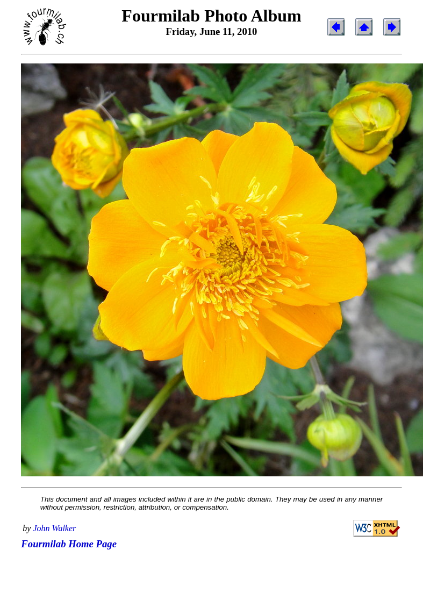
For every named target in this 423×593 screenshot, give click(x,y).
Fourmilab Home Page (69, 543)
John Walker (54, 528)
